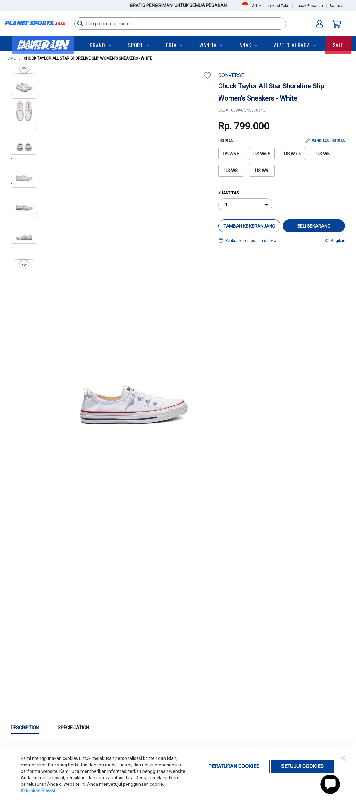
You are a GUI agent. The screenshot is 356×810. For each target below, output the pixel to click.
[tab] (34, 728)
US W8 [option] (231, 170)
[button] (256, 5)
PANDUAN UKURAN (328, 141)
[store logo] (35, 23)
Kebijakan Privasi (38, 790)
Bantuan (337, 6)
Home (10, 58)
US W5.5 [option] (231, 153)
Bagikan (338, 240)
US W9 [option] (261, 170)
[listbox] (281, 164)
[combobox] (180, 23)
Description (25, 727)
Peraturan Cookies (233, 766)
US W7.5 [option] (292, 153)
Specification (73, 727)
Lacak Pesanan (309, 6)
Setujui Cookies (302, 766)
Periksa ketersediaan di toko (250, 240)
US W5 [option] (323, 153)
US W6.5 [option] (261, 153)
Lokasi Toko (278, 6)
